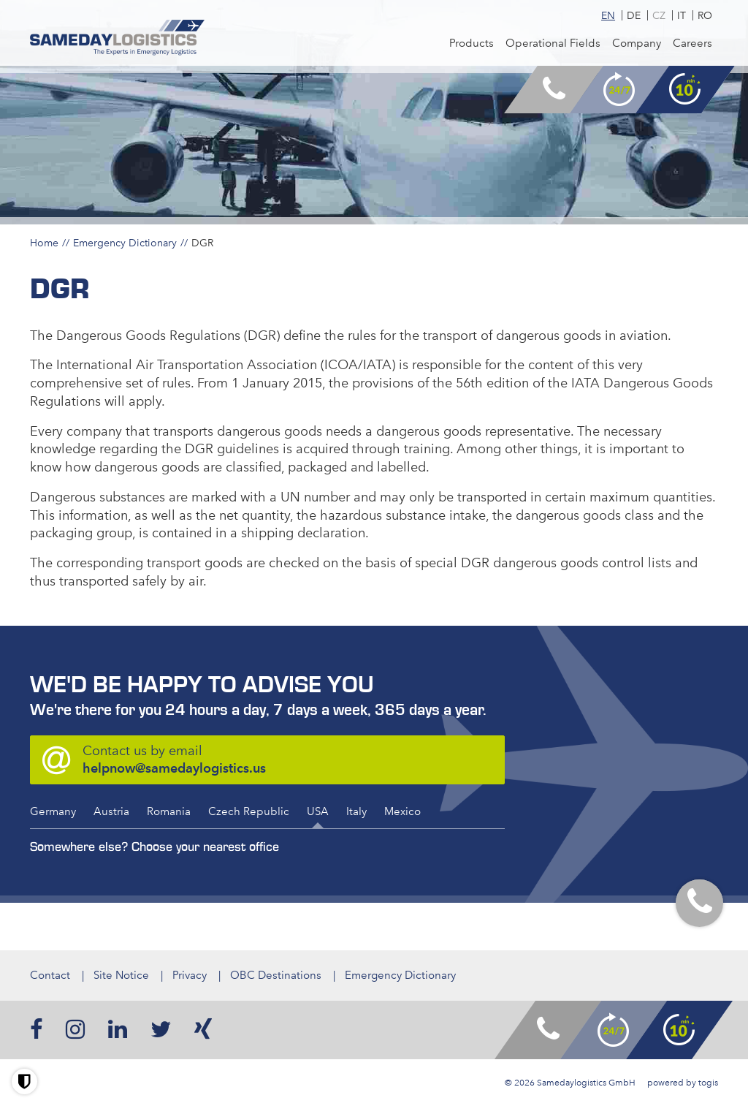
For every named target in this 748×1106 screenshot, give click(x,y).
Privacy (189, 975)
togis (708, 1082)
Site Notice (121, 975)
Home (44, 242)
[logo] (117, 38)
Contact (50, 975)
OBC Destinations (275, 975)
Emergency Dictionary (125, 242)
